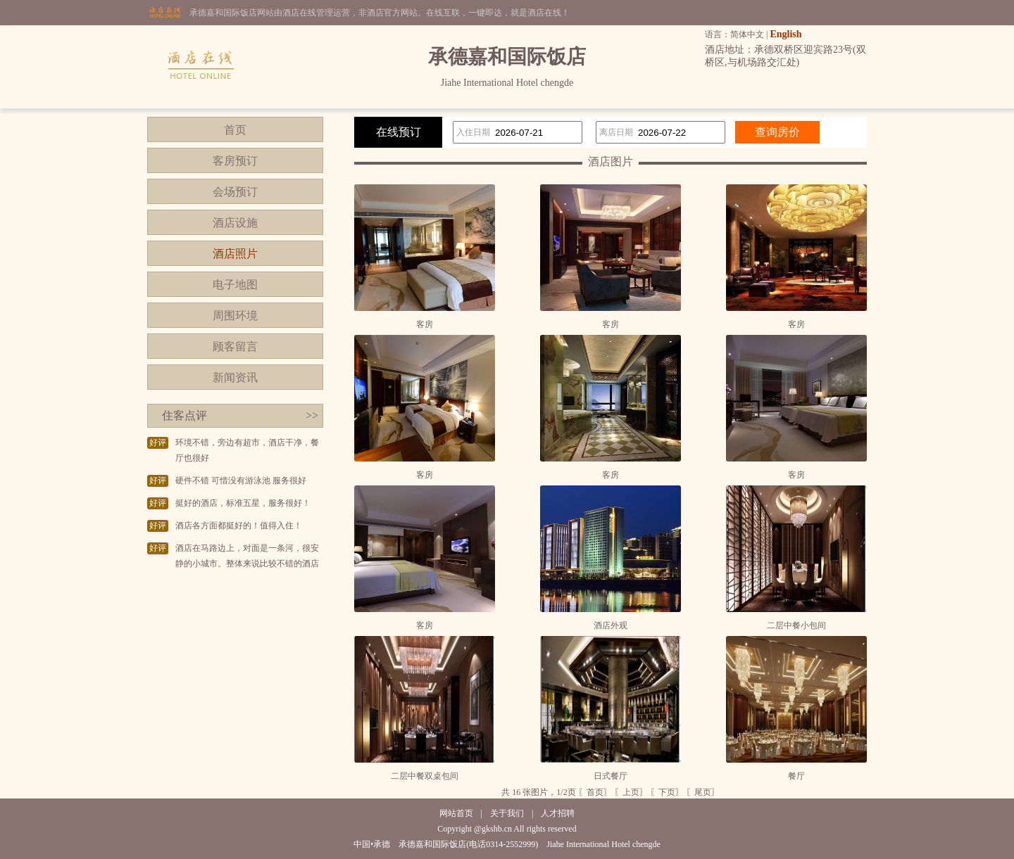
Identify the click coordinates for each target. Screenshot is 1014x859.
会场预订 (235, 192)
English (785, 34)
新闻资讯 (235, 377)
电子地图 (235, 285)
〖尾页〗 (703, 792)
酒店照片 (235, 254)
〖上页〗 (631, 792)
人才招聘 (558, 813)
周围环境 (235, 316)
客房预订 (235, 161)
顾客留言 (235, 346)
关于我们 (507, 813)
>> (312, 415)
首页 (235, 130)
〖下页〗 (667, 792)
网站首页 (456, 813)
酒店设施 (235, 223)
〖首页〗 (595, 792)
